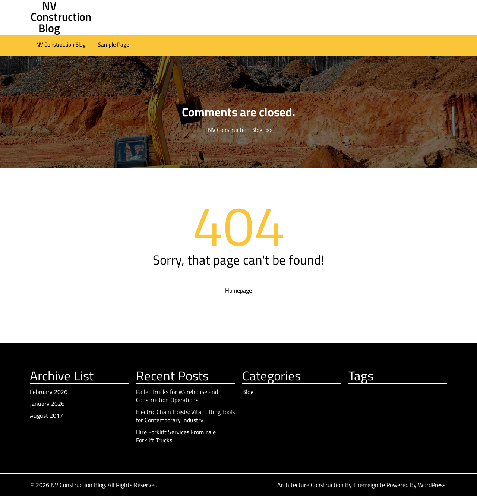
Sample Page (113, 44)
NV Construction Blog (61, 44)
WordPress (431, 484)
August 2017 (46, 415)
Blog (247, 391)
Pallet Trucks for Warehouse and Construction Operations (177, 395)
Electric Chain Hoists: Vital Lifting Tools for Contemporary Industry (185, 415)
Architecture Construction (311, 484)
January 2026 (47, 403)
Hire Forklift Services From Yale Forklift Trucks (176, 436)
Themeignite (369, 484)
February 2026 (48, 391)
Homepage (238, 290)
